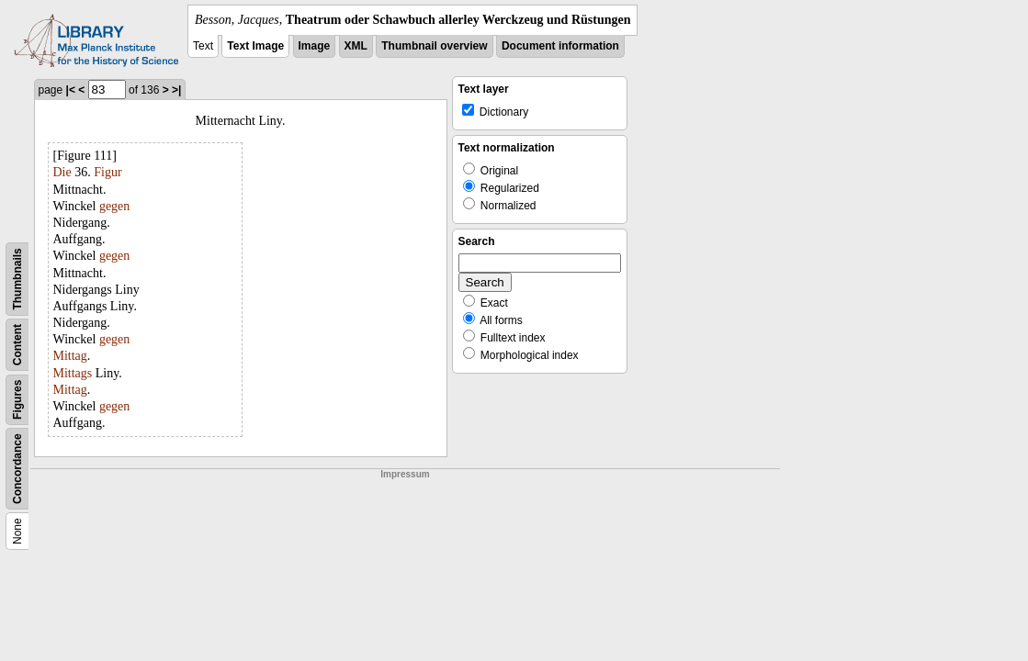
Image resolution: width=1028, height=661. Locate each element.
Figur (107, 172)
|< (70, 90)
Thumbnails (17, 278)
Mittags (73, 373)
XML (356, 45)
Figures (17, 400)
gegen (114, 206)
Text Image (255, 45)
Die (62, 172)
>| (176, 90)
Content (17, 344)
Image (315, 45)
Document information (560, 45)
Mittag (70, 356)
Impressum (404, 474)
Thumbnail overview (434, 45)
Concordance (17, 468)
